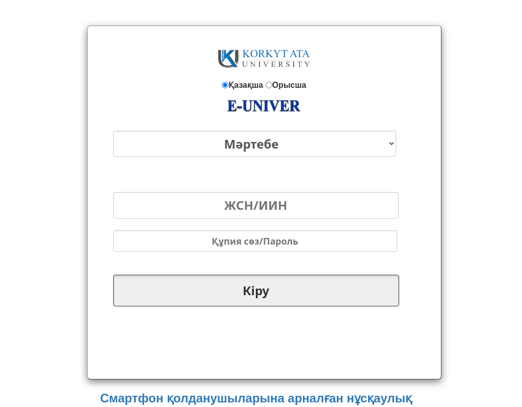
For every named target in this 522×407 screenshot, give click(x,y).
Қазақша (245, 85)
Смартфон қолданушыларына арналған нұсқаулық (256, 398)
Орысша (289, 85)
